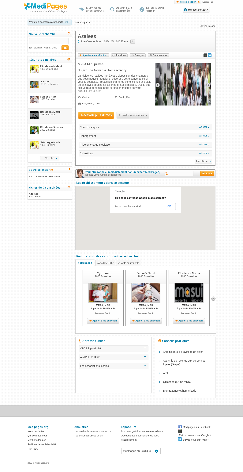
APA (165, 373)
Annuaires (81, 427)
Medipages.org (38, 427)
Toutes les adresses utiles (88, 435)
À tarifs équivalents (128, 263)
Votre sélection (190, 2)
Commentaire (160, 55)
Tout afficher (202, 161)
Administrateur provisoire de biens (183, 351)
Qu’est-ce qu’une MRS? (177, 381)
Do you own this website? (128, 206)
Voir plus (49, 158)
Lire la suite (94, 90)
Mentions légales (37, 440)
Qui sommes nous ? (39, 435)
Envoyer (139, 55)
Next (213, 299)
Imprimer (121, 55)
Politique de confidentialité (42, 444)
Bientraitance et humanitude (179, 390)
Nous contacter (36, 431)
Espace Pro (207, 2)
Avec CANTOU (105, 263)
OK (169, 206)
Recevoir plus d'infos (96, 115)
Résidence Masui (189, 273)
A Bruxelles (84, 262)
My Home (103, 273)
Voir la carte (207, 26)
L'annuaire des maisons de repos (92, 431)
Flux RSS (33, 448)
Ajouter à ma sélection (95, 55)
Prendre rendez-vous (133, 115)
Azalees (49, 195)
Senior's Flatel (146, 273)
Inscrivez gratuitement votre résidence (142, 431)
